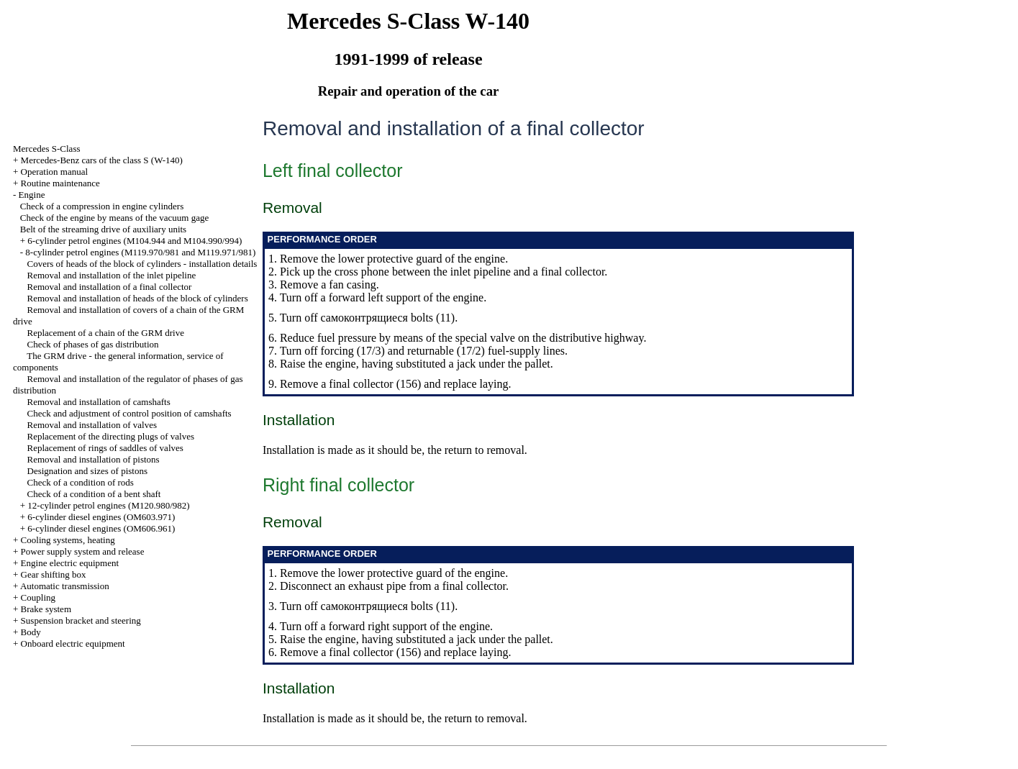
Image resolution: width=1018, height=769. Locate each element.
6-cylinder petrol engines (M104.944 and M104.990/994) (134, 240)
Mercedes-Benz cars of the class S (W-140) (102, 160)
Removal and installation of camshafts (99, 401)
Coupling (38, 597)
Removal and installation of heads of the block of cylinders (137, 298)
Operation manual (54, 171)
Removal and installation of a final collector (109, 286)
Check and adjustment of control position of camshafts (129, 413)
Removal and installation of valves (92, 424)
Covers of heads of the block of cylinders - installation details (142, 263)
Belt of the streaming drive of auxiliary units (103, 229)
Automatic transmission (64, 586)
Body (31, 632)
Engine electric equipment (70, 563)
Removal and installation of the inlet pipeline (111, 275)
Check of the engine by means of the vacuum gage (114, 217)
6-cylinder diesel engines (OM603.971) (101, 516)
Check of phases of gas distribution (93, 344)
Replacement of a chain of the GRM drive (105, 332)
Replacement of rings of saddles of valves (105, 447)
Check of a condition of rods (80, 482)
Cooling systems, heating (68, 539)
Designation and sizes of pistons (87, 470)
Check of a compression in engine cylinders (101, 206)
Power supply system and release (83, 551)
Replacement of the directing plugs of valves (110, 436)
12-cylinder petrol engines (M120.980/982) (108, 505)
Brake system (46, 609)
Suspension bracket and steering (81, 620)
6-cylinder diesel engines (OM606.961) (101, 528)
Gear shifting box (53, 574)
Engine (32, 194)
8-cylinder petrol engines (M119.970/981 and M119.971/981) (140, 252)
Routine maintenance (60, 183)
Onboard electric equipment (73, 643)
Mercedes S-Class (47, 148)
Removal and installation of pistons (93, 459)
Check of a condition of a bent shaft (94, 493)
